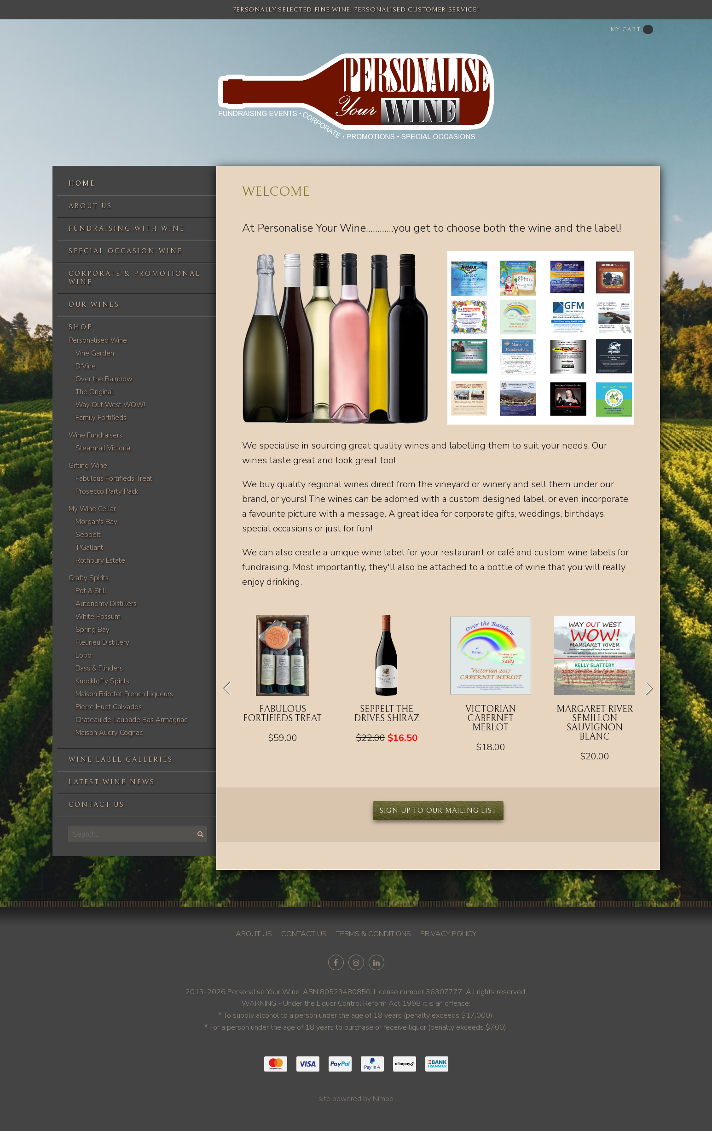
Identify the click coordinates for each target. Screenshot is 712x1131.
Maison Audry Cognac (109, 732)
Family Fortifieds (101, 417)
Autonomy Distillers (106, 603)
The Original (94, 391)
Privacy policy (448, 934)
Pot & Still (90, 590)
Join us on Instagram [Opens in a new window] (356, 962)
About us (90, 206)
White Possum (98, 616)
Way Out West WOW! (110, 404)
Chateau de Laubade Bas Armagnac (131, 719)
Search (200, 833)
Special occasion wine (126, 251)
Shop (81, 327)
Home (82, 183)
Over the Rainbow (104, 379)
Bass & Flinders (99, 668)
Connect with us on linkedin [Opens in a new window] (376, 962)
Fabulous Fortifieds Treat (113, 478)
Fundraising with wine (127, 229)
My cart (631, 29)
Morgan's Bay (96, 521)
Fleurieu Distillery (102, 642)
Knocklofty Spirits (102, 681)
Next (646, 688)
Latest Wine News (112, 782)
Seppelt (88, 534)
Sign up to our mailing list (438, 810)
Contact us (97, 805)
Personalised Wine (98, 340)
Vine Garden (94, 353)
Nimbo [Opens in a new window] (383, 1099)
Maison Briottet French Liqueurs (124, 694)
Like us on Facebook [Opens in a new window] (336, 962)
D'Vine (85, 366)
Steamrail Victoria (102, 448)
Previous (230, 688)
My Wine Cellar (92, 508)
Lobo (83, 655)
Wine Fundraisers (95, 435)
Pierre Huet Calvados (108, 706)
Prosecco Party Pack (106, 491)
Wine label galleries (121, 760)
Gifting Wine (88, 465)
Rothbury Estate (100, 560)
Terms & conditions (373, 934)
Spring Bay (92, 629)
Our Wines (94, 305)
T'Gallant (89, 547)
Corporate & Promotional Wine (135, 278)
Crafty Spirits (89, 578)
